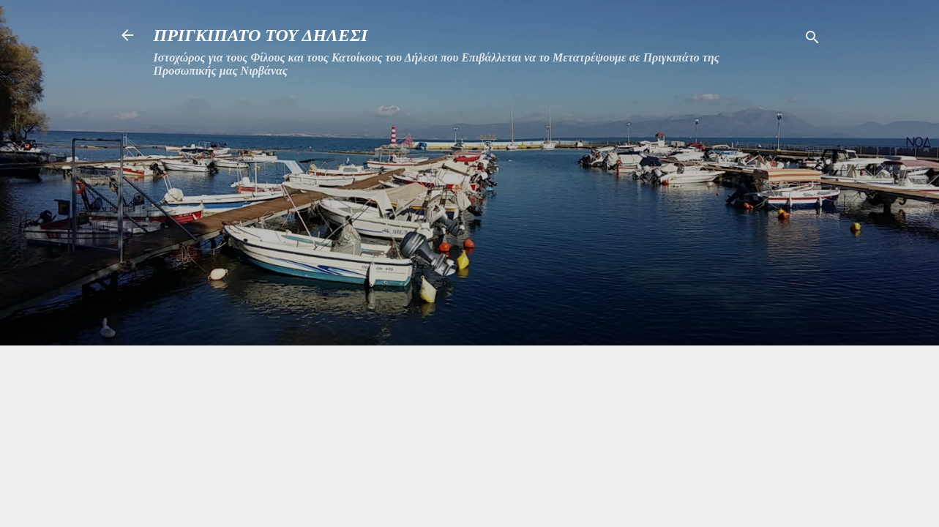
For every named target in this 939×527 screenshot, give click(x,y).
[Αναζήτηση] (812, 40)
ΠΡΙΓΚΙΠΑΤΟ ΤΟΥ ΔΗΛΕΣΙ (261, 35)
